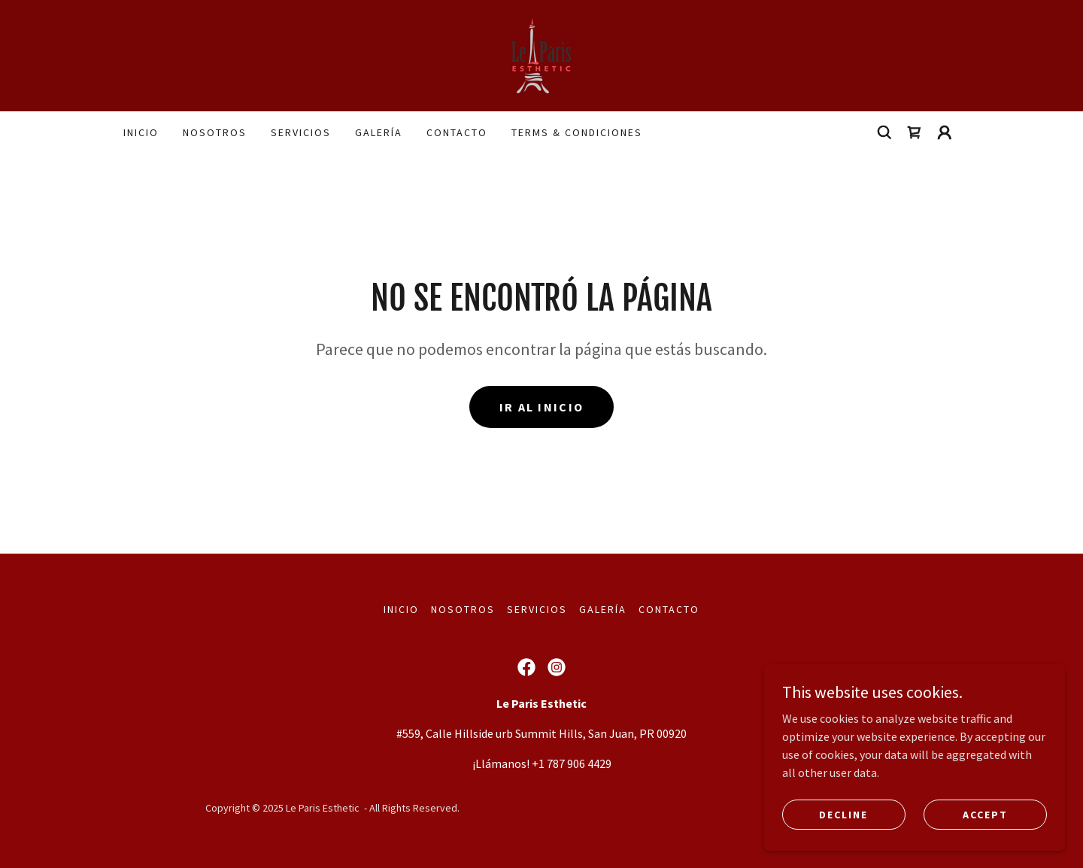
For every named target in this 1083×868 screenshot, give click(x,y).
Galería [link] (378, 132)
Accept (985, 844)
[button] (945, 132)
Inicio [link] (141, 132)
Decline (843, 844)
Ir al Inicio (541, 406)
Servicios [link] (301, 132)
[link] (541, 54)
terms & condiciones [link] (576, 132)
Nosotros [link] (215, 132)
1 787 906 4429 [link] (574, 763)
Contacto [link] (456, 132)
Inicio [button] (401, 609)
